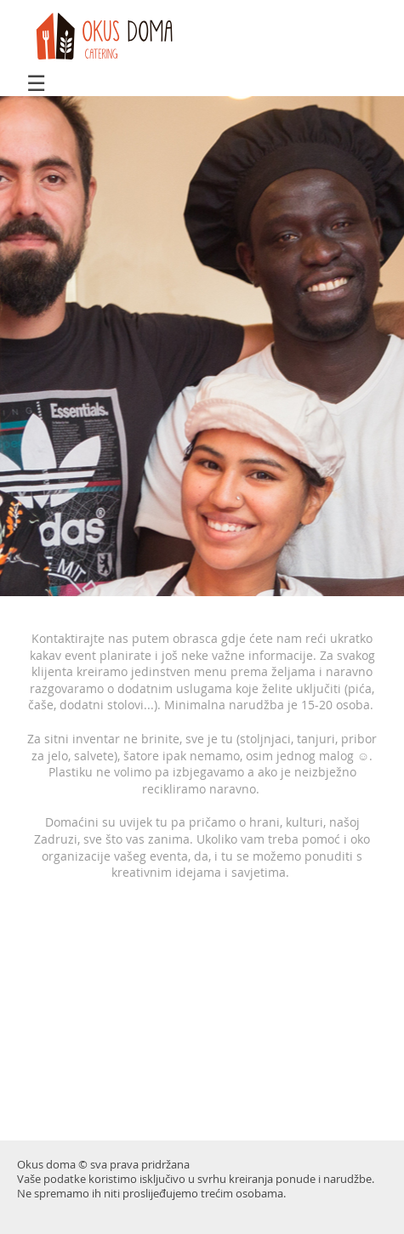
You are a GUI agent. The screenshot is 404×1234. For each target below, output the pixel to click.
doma (109, 37)
